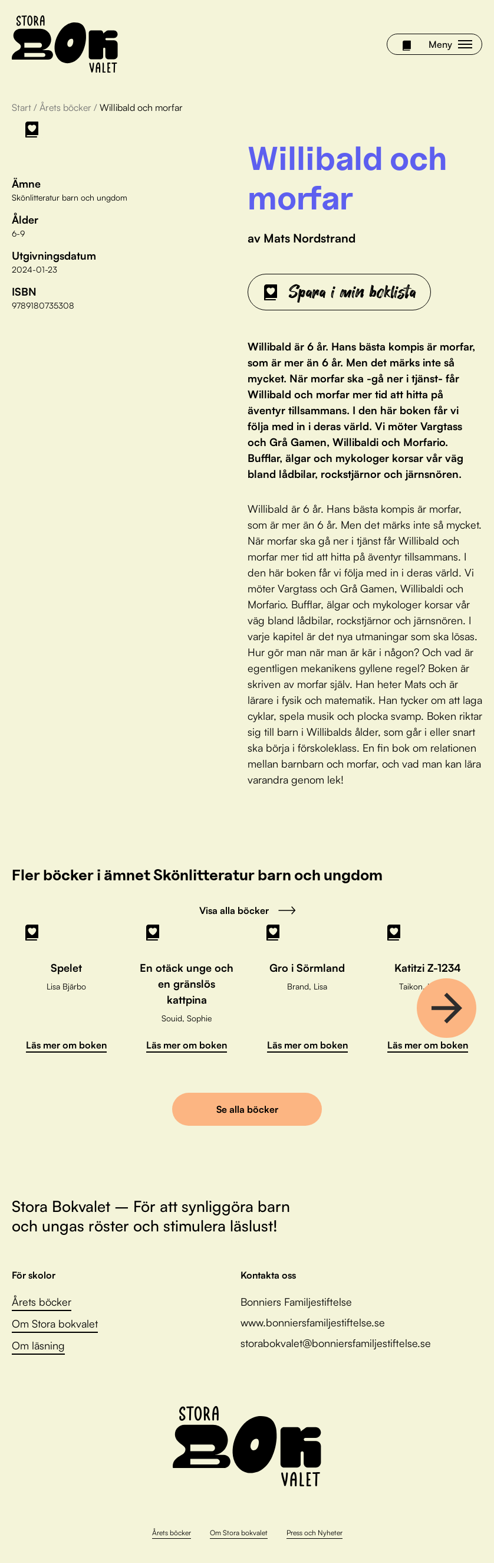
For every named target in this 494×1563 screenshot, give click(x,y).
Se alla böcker (247, 1109)
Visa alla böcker (247, 910)
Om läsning (38, 1345)
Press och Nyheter (314, 1532)
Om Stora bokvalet (55, 1323)
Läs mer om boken (66, 1045)
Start (21, 107)
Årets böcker (65, 107)
